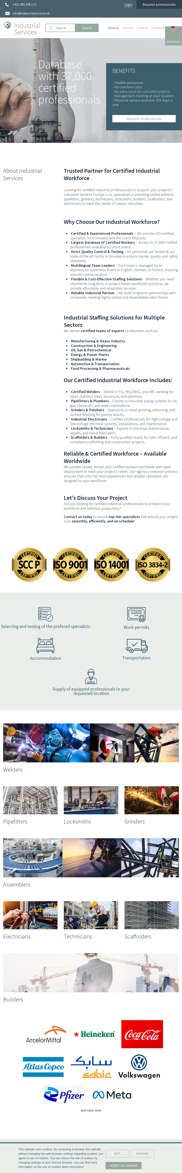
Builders (13, 999)
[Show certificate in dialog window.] (29, 581)
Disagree (142, 1155)
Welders (13, 769)
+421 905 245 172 (24, 4)
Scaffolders (137, 936)
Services (127, 28)
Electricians (16, 936)
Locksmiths (77, 821)
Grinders (134, 821)
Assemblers (16, 884)
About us (113, 28)
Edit (117, 1155)
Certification (159, 28)
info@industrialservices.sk (31, 13)
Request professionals (159, 4)
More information (73, 1168)
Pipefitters (15, 821)
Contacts (142, 28)
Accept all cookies (123, 1167)
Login (128, 4)
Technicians (78, 936)
